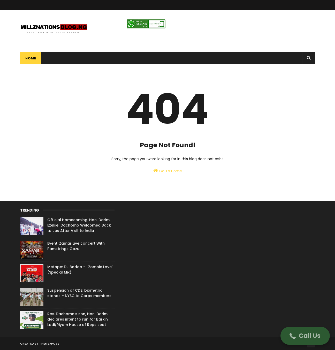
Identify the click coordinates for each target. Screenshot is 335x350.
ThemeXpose (49, 343)
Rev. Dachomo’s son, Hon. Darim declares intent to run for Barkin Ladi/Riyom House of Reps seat (77, 319)
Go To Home (167, 171)
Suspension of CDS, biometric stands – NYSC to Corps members (79, 293)
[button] (305, 336)
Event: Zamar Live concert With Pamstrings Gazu (76, 246)
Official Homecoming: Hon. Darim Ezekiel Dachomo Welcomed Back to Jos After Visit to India (79, 225)
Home (30, 58)
